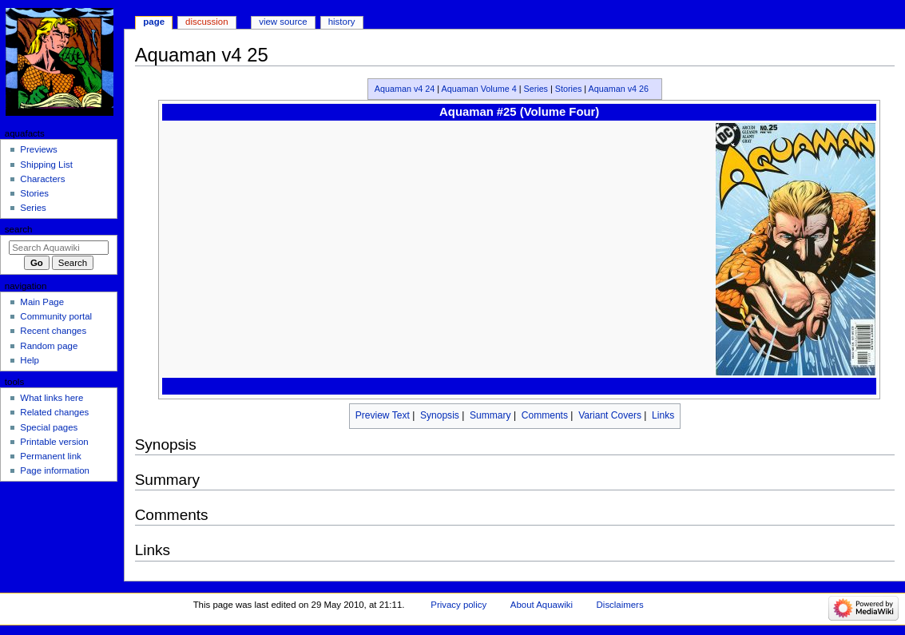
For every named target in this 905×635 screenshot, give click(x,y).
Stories (568, 88)
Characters (42, 179)
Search (19, 229)
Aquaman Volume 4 (479, 88)
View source (283, 21)
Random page (48, 346)
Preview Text (382, 415)
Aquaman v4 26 (619, 88)
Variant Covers (609, 415)
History (341, 21)
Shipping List (46, 164)
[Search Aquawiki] (59, 247)
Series (535, 88)
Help (29, 360)
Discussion (206, 21)
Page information (54, 470)
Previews (38, 149)
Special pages (48, 427)
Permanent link (50, 456)
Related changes (54, 412)
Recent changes (53, 330)
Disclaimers (620, 604)
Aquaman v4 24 (405, 88)
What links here (51, 398)
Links (663, 415)
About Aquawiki (541, 604)
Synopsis (439, 415)
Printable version (54, 441)
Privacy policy (458, 604)
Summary (490, 415)
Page (154, 21)
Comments (545, 415)
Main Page (42, 302)
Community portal (56, 316)
